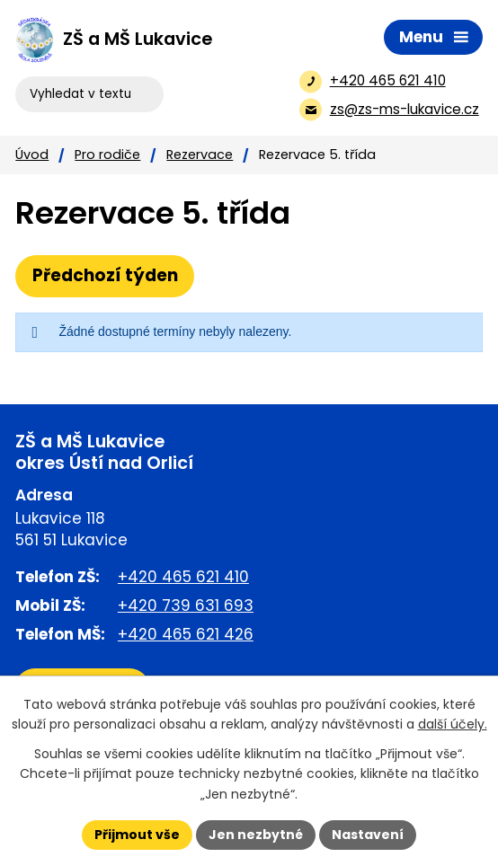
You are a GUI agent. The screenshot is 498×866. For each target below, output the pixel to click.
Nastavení (368, 835)
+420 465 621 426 (185, 634)
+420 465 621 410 (183, 577)
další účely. (452, 724)
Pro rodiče (107, 154)
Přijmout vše (137, 835)
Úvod (32, 154)
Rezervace (199, 154)
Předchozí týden (105, 275)
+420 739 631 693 (185, 605)
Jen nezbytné (256, 835)
